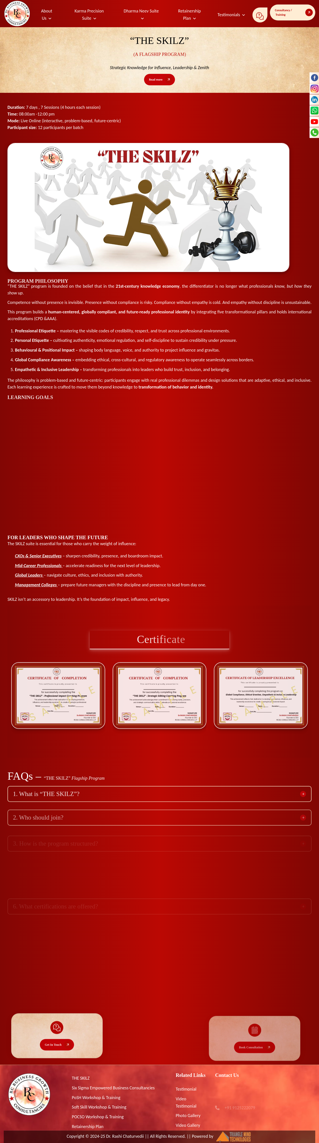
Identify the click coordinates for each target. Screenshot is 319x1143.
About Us (46, 14)
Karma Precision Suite (89, 14)
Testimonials (229, 14)
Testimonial (186, 1089)
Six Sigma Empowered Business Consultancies (113, 1088)
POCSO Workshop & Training (98, 1117)
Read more (155, 79)
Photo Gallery (188, 1115)
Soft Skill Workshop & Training (99, 1107)
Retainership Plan (189, 14)
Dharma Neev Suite (141, 11)
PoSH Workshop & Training (96, 1097)
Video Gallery (188, 1125)
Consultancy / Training (283, 12)
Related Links (190, 1075)
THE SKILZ (80, 1078)
